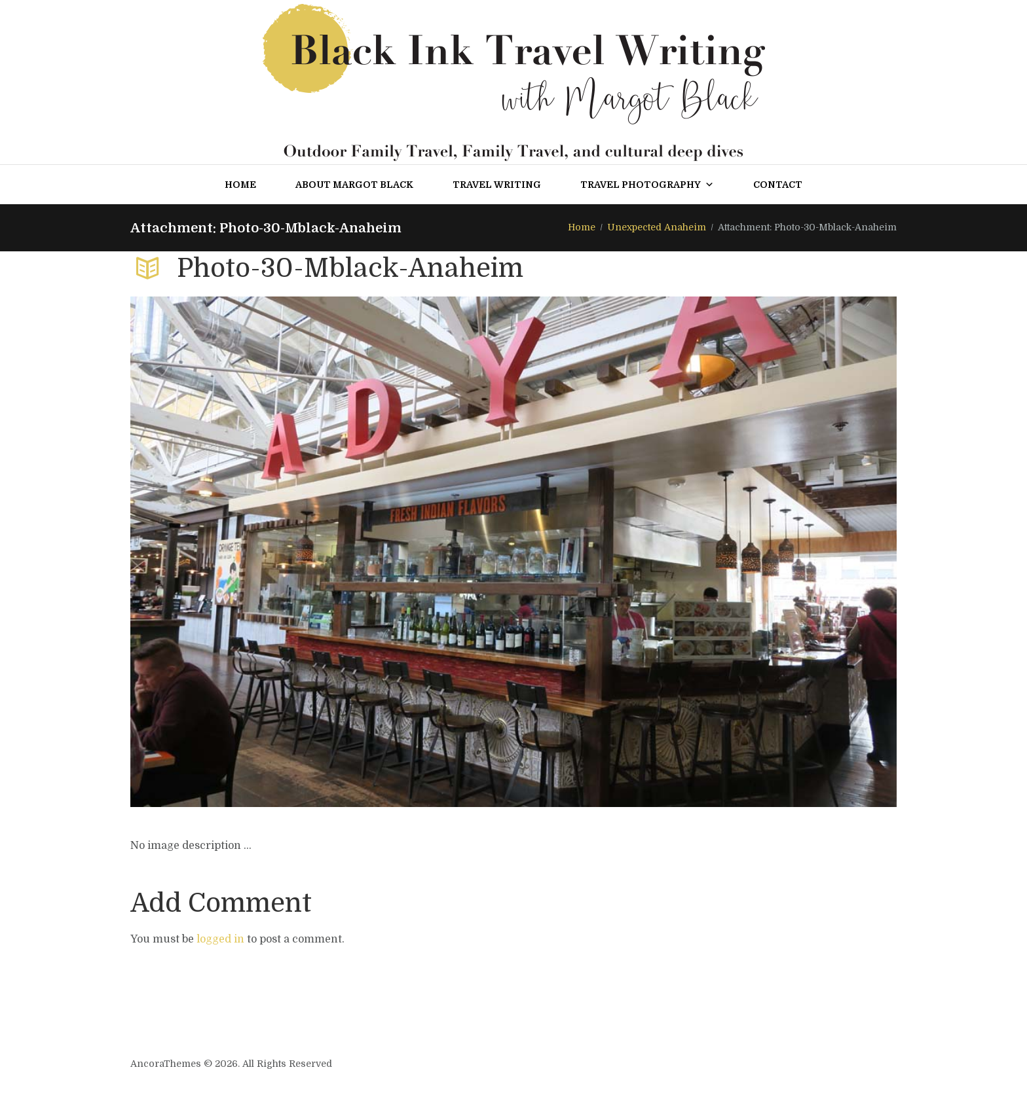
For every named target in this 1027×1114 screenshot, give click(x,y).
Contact (777, 184)
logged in (220, 939)
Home (240, 184)
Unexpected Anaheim (656, 227)
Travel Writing (497, 184)
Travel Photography (647, 184)
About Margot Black (354, 184)
